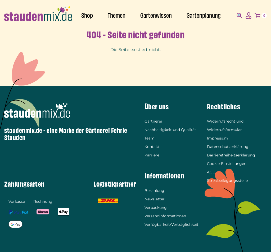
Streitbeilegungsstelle (227, 180)
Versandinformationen (165, 216)
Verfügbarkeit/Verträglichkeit (171, 224)
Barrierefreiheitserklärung (231, 155)
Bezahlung (154, 190)
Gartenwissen (156, 15)
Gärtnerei (153, 121)
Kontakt (151, 147)
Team (149, 138)
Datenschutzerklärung (228, 147)
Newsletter (154, 199)
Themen (116, 15)
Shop (87, 15)
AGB (211, 172)
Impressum (217, 138)
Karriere (151, 155)
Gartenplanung (204, 15)
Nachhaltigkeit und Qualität (170, 130)
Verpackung (155, 207)
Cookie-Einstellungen (226, 163)
